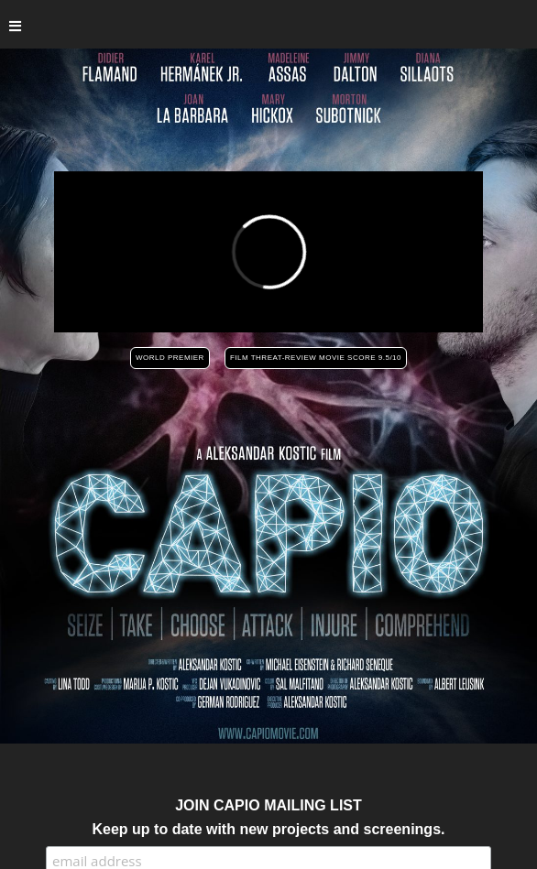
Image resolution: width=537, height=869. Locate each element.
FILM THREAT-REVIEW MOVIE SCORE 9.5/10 (315, 357)
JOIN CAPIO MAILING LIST (268, 805)
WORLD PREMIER (170, 357)
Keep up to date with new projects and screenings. (269, 829)
